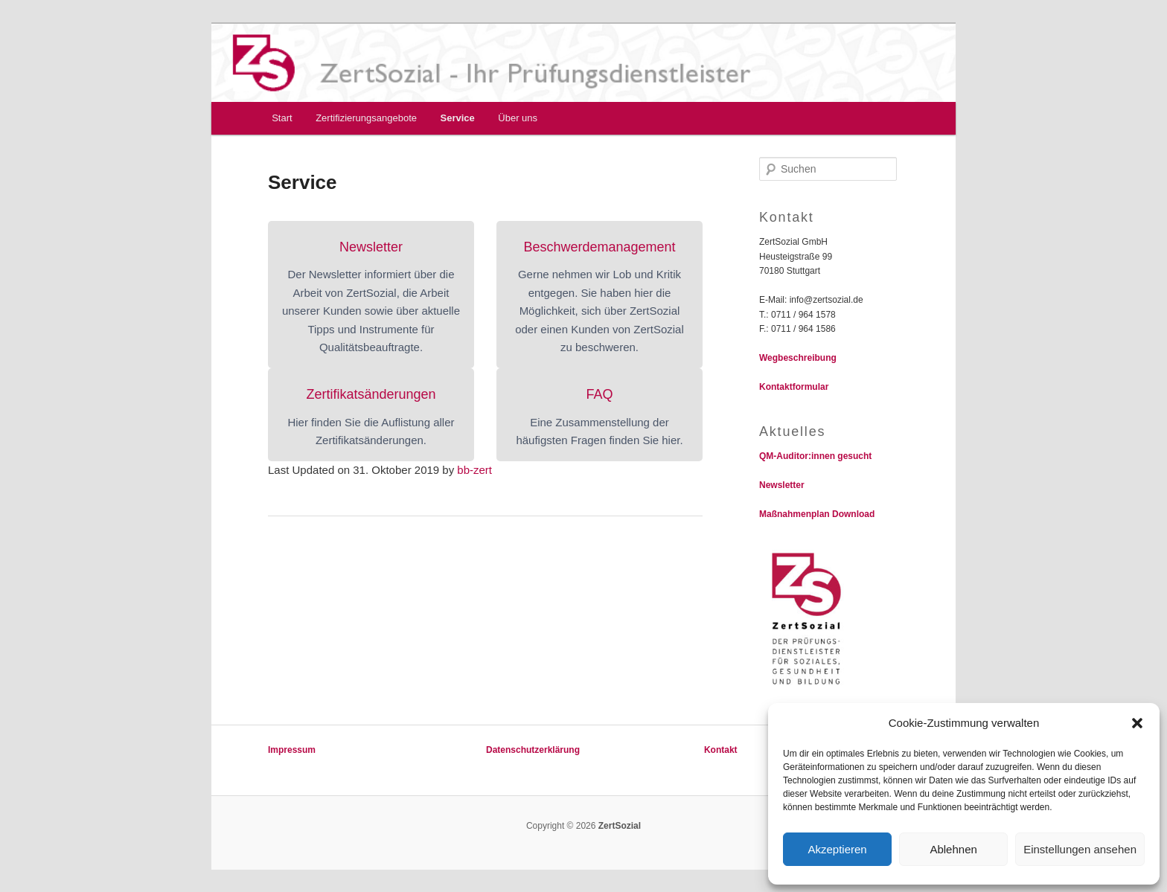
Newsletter (782, 485)
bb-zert (474, 469)
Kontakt (721, 750)
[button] (1137, 723)
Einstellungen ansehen (1079, 849)
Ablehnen (953, 849)
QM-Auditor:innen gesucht (815, 456)
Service (458, 117)
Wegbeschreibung (798, 358)
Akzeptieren (837, 849)
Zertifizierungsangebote (366, 117)
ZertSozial (618, 826)
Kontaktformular (793, 387)
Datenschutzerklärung (533, 750)
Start (282, 117)
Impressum (292, 750)
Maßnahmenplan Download (817, 514)
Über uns (517, 117)
